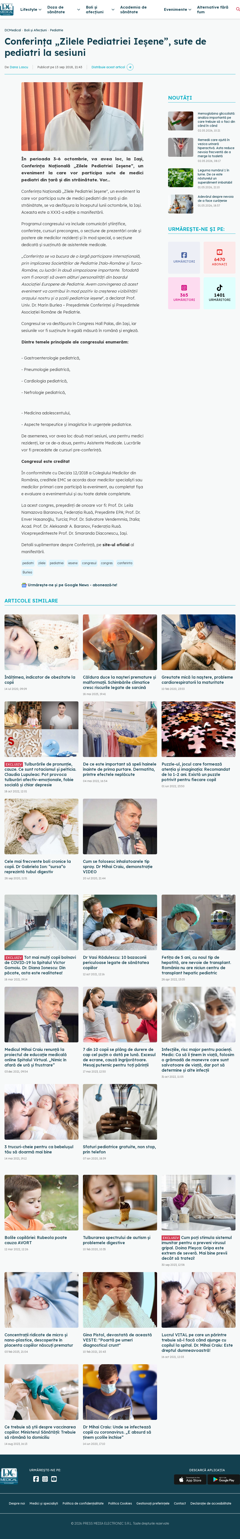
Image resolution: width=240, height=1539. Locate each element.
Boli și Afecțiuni (35, 30)
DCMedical (12, 30)
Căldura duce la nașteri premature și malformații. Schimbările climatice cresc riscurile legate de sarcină (119, 682)
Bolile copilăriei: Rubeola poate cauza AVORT (35, 1240)
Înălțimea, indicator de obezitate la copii (39, 680)
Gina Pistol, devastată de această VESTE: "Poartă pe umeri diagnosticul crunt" (117, 1340)
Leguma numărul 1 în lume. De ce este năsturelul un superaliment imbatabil (215, 176)
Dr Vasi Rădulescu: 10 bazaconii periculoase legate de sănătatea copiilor (116, 962)
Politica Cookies (120, 1503)
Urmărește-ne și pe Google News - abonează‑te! (72, 585)
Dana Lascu (19, 67)
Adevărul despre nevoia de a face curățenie (215, 199)
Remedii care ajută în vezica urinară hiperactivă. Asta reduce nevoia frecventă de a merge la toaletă (216, 148)
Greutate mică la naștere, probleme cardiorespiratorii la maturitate (197, 680)
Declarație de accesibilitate (210, 1503)
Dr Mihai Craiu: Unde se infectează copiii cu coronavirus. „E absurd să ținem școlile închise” (117, 1432)
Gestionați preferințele (152, 1503)
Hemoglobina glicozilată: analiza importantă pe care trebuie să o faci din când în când (216, 119)
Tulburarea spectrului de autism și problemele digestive (116, 1240)
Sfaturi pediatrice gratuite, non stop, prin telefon (119, 1149)
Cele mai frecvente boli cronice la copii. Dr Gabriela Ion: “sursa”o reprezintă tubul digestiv (37, 866)
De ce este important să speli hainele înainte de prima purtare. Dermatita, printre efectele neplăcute (119, 769)
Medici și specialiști (43, 1503)
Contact (180, 1503)
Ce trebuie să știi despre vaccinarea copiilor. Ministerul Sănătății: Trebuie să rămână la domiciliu (40, 1432)
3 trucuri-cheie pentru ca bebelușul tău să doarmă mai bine (38, 1149)
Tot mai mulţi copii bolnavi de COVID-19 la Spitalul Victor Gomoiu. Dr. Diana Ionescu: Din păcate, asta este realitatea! (40, 965)
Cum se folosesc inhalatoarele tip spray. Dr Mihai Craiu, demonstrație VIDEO (118, 866)
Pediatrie (56, 30)
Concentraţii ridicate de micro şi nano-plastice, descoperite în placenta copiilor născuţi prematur (38, 1340)
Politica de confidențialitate (83, 1503)
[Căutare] (238, 9)
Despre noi (17, 1503)
